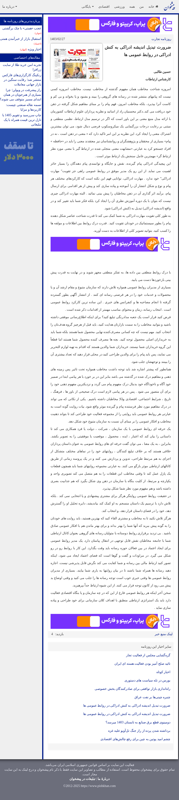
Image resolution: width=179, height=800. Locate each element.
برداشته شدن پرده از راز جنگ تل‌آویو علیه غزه (139, 730)
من (141, 6)
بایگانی (88, 6)
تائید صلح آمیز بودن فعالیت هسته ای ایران (142, 663)
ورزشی (119, 6)
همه (132, 6)
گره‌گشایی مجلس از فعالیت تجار (148, 655)
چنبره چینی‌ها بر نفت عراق (152, 697)
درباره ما (9, 6)
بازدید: (59, 634)
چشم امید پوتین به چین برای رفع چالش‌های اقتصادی (135, 739)
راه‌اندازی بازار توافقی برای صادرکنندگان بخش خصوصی (132, 689)
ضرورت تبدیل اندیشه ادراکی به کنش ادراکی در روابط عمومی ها (126, 705)
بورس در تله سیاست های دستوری (147, 680)
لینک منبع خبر (163, 634)
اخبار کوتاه (163, 672)
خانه (153, 6)
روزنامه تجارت (161, 39)
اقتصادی (104, 6)
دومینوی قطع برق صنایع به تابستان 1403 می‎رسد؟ (138, 722)
